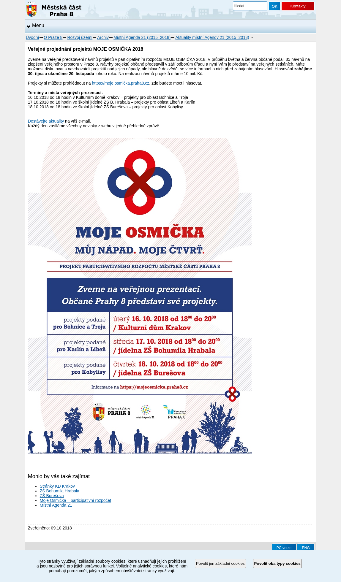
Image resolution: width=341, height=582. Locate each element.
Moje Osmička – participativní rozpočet (75, 500)
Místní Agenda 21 (56, 505)
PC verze (284, 548)
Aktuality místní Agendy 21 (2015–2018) (212, 37)
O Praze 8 (53, 37)
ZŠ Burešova (52, 495)
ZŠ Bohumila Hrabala (59, 491)
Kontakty (297, 6)
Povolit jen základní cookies (220, 563)
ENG (306, 548)
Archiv (103, 37)
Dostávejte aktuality (46, 121)
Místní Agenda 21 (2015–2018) (141, 37)
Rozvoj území (79, 37)
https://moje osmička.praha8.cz (120, 83)
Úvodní (32, 37)
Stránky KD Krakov (57, 486)
